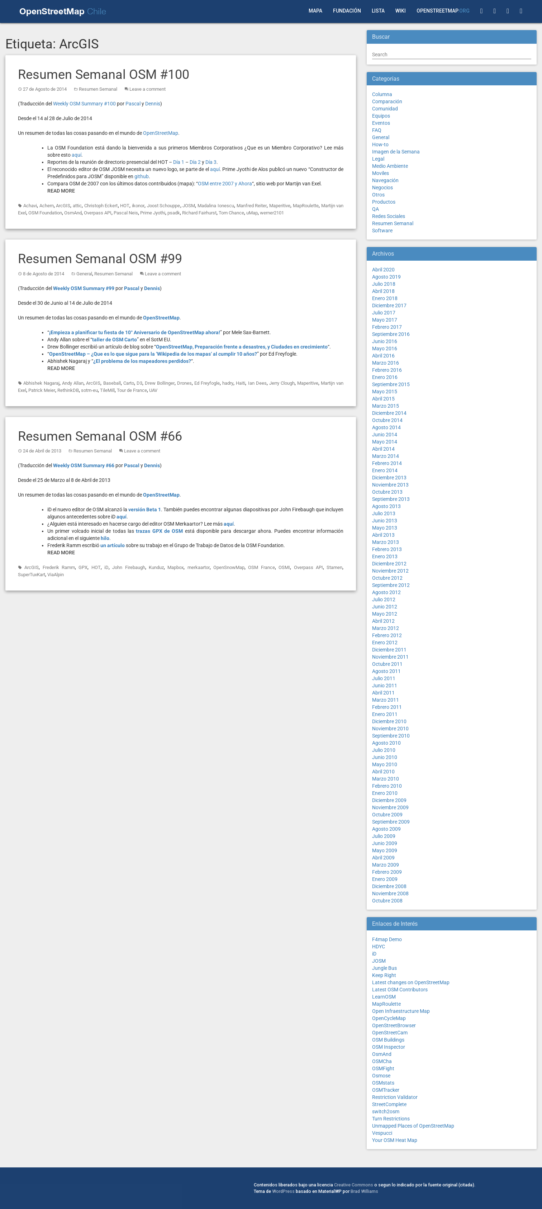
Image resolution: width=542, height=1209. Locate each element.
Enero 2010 (385, 793)
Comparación (387, 101)
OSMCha (382, 1061)
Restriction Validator (395, 1097)
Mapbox (175, 567)
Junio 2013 (384, 520)
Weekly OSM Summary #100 (84, 103)
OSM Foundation (45, 212)
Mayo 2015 (384, 391)
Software (382, 230)
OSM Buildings (388, 1040)
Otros (378, 195)
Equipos (381, 116)
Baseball (112, 383)
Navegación (385, 180)
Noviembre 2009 (390, 807)
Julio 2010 (383, 750)
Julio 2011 (383, 678)
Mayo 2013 (384, 528)
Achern (46, 205)
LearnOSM (384, 997)
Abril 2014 (383, 449)
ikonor (138, 205)
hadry (227, 383)
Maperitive (279, 205)
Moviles (380, 173)
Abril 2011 (383, 693)
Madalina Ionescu (216, 205)
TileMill (107, 390)
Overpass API (97, 212)
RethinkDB (68, 390)
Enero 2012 (385, 642)
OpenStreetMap (443, 11)
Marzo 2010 (385, 779)
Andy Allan (73, 383)
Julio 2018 (383, 284)
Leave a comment (147, 89)
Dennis (152, 103)
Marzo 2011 (385, 700)
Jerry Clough (282, 383)
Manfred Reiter (252, 205)
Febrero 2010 (387, 786)
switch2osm (385, 1111)
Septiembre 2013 (391, 499)
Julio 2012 (383, 599)
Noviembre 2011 (390, 657)
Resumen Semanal (98, 89)
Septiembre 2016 (391, 334)
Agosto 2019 (386, 277)
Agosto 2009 (386, 829)
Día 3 (211, 162)
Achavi (30, 205)
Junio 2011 (384, 685)
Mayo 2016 (384, 348)
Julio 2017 (383, 313)
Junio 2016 (384, 341)
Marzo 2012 (385, 628)
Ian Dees (257, 383)
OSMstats (383, 1083)
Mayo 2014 (384, 442)
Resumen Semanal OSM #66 (100, 436)
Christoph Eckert (101, 205)
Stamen (334, 567)
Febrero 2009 (387, 872)
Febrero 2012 (387, 635)
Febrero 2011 (387, 707)
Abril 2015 (383, 399)
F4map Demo (387, 939)
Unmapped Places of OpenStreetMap (413, 1126)
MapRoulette (306, 205)
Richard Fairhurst (199, 212)
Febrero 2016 (387, 370)
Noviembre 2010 (390, 728)
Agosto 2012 (386, 592)
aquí (76, 155)
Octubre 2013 (387, 492)
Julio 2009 (383, 836)
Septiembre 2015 (391, 384)
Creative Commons (353, 1184)
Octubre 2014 (387, 420)
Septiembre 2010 (391, 736)
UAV (153, 390)
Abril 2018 (383, 291)
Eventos (381, 123)
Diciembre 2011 (389, 650)
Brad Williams (364, 1191)
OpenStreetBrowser (394, 1025)
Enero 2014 (385, 470)
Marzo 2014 (385, 456)
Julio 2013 (383, 513)
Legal (378, 159)
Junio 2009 (384, 843)
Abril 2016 (383, 356)
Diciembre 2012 (389, 563)
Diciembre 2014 (389, 413)
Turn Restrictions (391, 1119)
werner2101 (272, 212)
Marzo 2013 (385, 542)
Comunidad (385, 109)
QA (375, 209)
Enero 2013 (385, 556)
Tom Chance (231, 212)
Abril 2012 (383, 621)
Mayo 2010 (384, 764)
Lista (378, 11)
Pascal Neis (126, 212)
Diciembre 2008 (389, 886)
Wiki (400, 11)
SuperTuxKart (31, 574)
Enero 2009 (385, 879)
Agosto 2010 (386, 743)
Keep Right (384, 975)
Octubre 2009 (387, 814)
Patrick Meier (41, 390)
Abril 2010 (383, 771)
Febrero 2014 (387, 463)
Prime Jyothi (152, 212)
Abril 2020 (383, 269)
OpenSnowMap (228, 567)
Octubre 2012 (387, 578)
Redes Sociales (388, 216)
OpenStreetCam (390, 1032)
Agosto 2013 (386, 506)
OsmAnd (73, 212)
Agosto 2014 (386, 427)
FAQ (376, 130)
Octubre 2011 (387, 664)
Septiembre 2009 (391, 822)
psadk (173, 212)
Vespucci (382, 1133)
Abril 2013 (383, 535)
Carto (128, 383)
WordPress (283, 1191)
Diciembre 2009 (389, 800)
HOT (124, 205)
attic (77, 205)
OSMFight (383, 1068)
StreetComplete (389, 1104)
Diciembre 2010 (389, 721)
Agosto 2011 (386, 671)
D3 (139, 383)
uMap (252, 212)
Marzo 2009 (385, 865)
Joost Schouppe (163, 205)
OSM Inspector (388, 1047)
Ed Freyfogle (207, 383)
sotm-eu (89, 390)
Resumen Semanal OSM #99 (100, 258)
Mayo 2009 (384, 850)
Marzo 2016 (385, 363)
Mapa (315, 11)
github (141, 176)
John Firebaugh (128, 567)
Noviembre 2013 (390, 485)
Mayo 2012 (384, 614)
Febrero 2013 (387, 549)
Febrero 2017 (387, 327)
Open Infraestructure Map (401, 1011)
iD (106, 567)
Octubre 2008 (387, 901)
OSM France (261, 567)
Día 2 (195, 162)
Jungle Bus (384, 968)
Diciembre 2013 (389, 477)
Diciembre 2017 (389, 305)
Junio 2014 (384, 434)
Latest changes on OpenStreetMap (411, 982)
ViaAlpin (55, 574)
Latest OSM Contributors (400, 989)
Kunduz (156, 567)
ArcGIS (63, 205)
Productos (383, 202)
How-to (380, 144)
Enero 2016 (385, 377)
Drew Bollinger (160, 383)
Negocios (382, 187)
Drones (184, 383)
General (84, 273)
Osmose (381, 1075)
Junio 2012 (384, 607)
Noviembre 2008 (390, 893)
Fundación (347, 11)
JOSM (188, 205)
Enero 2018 (385, 298)
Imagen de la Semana (396, 152)
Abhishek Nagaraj (41, 383)
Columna (382, 94)
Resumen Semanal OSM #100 (103, 74)
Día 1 (178, 162)
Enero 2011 (385, 714)
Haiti (240, 383)
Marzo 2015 (385, 406)
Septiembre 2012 (391, 585)
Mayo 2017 (384, 320)
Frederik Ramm (59, 567)
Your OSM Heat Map (394, 1140)
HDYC (378, 946)
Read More (61, 191)
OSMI (284, 567)
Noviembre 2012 (390, 571)
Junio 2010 (384, 757)
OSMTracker (385, 1090)
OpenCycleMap (389, 1018)
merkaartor (198, 567)
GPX (83, 567)
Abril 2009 (383, 857)
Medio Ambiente (390, 166)
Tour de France (132, 390)
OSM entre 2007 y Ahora (225, 183)
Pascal (133, 103)
